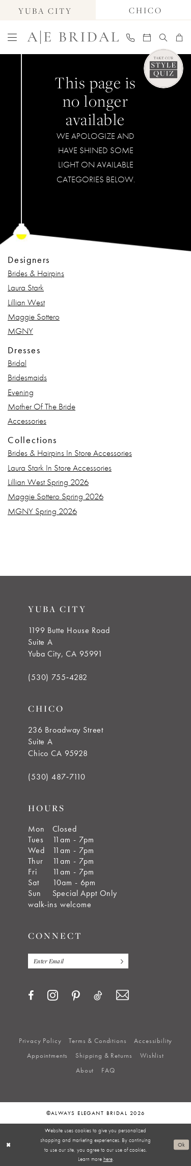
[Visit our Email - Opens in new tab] (122, 995)
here (108, 1158)
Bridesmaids (27, 377)
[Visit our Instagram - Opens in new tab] (52, 995)
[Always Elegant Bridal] (73, 37)
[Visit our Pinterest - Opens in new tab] (76, 996)
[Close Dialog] (8, 1145)
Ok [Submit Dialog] (181, 1144)
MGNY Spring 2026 (42, 511)
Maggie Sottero (34, 316)
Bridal (17, 363)
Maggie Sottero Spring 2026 (55, 496)
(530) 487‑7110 (57, 776)
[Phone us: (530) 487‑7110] (130, 37)
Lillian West (26, 302)
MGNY (20, 330)
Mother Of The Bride (41, 406)
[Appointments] (147, 37)
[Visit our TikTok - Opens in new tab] (98, 995)
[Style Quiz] (163, 68)
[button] (12, 37)
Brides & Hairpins (36, 273)
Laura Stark (26, 287)
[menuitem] (12, 37)
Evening (21, 392)
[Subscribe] (120, 961)
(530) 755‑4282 (58, 677)
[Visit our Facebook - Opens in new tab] (31, 995)
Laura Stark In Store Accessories (60, 467)
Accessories (27, 420)
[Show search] (163, 37)
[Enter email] (78, 961)
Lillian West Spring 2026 (48, 482)
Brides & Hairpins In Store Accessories (70, 452)
